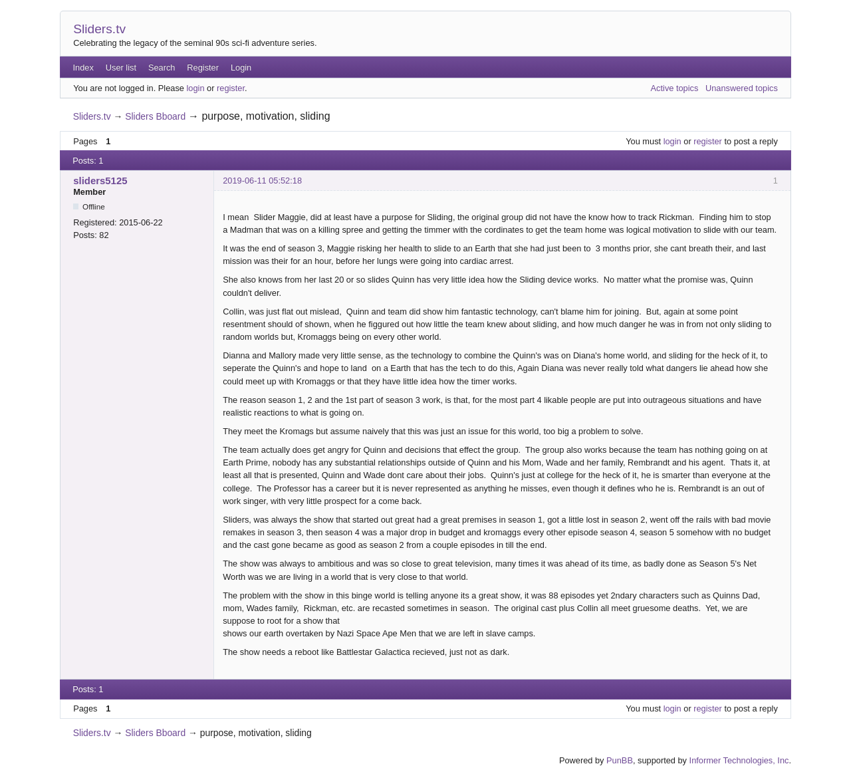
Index (83, 67)
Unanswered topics (741, 88)
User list (121, 67)
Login (241, 67)
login (195, 88)
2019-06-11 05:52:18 (262, 181)
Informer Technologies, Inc (739, 760)
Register (203, 67)
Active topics (675, 88)
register (231, 88)
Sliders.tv (99, 29)
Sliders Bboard (155, 116)
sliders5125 (100, 180)
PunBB (619, 760)
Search (162, 67)
